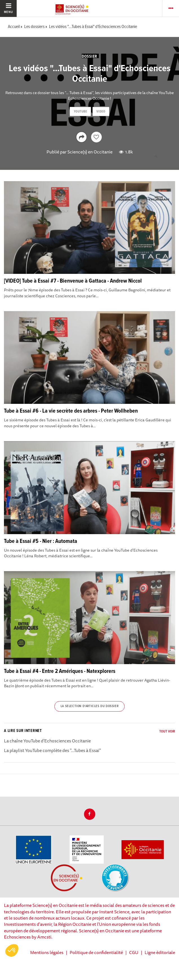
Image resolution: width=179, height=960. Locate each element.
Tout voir (167, 731)
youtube (80, 112)
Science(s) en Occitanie (89, 151)
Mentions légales (46, 952)
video (100, 112)
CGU (133, 952)
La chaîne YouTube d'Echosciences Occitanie (47, 740)
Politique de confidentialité (96, 952)
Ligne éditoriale (160, 952)
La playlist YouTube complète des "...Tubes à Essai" (52, 750)
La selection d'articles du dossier (89, 706)
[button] (12, 950)
